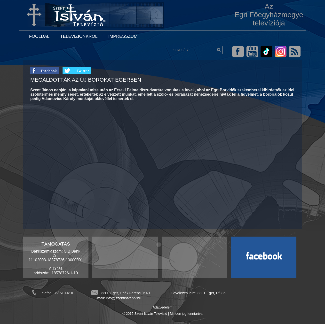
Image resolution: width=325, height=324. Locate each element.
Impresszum (122, 36)
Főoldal (39, 36)
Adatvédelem (163, 307)
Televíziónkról (78, 36)
